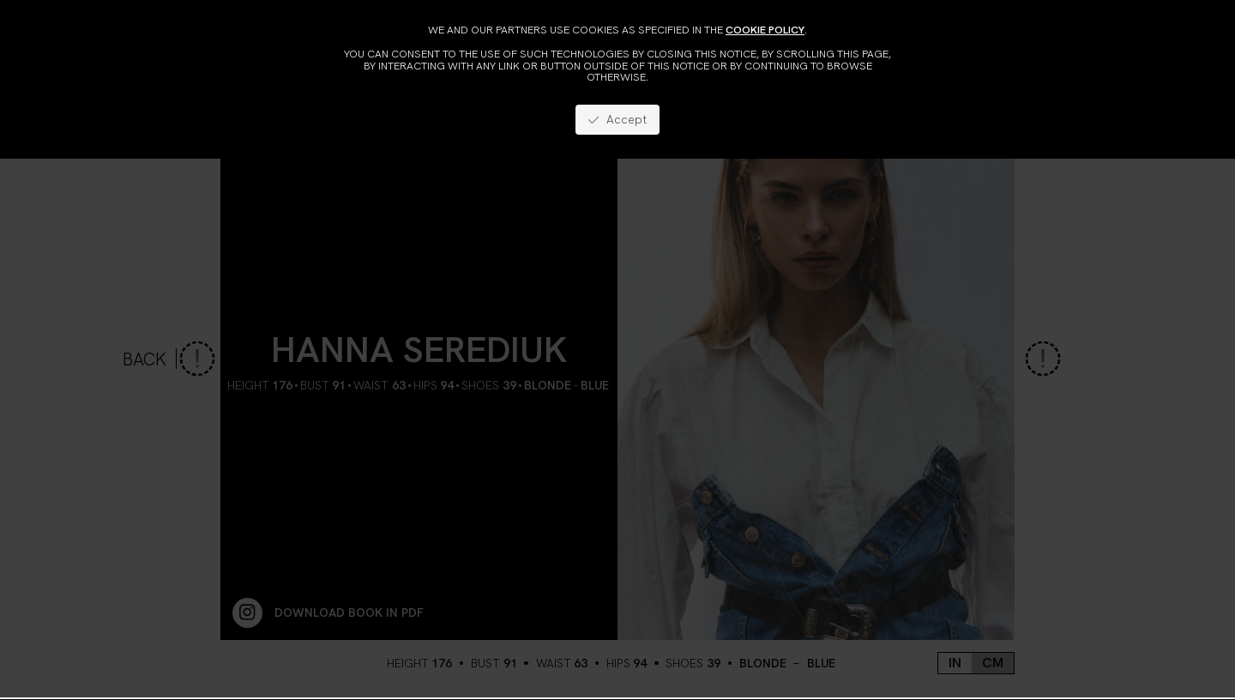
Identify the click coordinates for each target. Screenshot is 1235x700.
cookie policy (765, 29)
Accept (617, 119)
